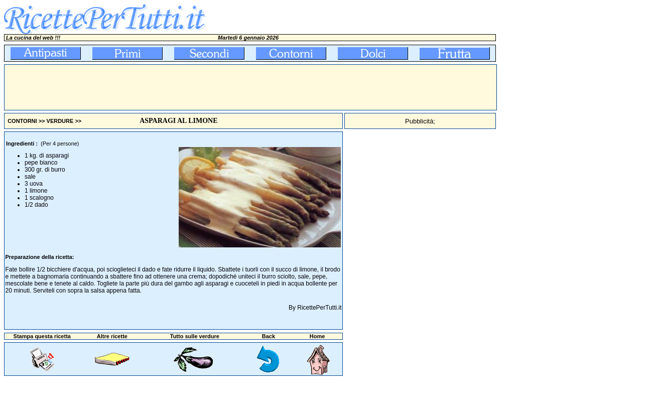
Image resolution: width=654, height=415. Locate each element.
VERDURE (60, 121)
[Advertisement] (187, 87)
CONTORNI (22, 121)
